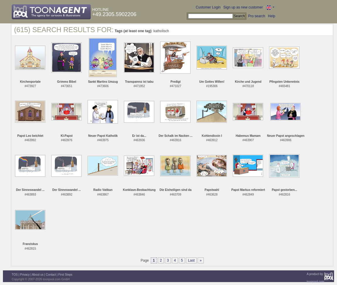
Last (191, 260)
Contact (51, 274)
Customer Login (208, 7)
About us (37, 274)
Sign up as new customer (243, 7)
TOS (15, 274)
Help (271, 16)
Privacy (25, 274)
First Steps (65, 274)
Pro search (256, 16)
